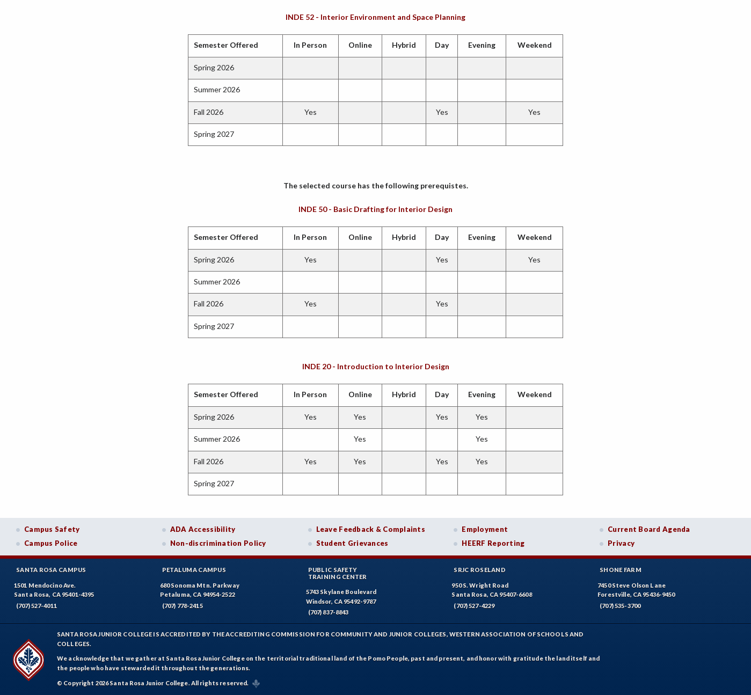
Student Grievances (352, 543)
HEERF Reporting (493, 543)
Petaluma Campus (194, 569)
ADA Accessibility (203, 529)
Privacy (621, 543)
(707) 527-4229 (474, 605)
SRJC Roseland (480, 569)
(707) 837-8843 (328, 612)
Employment (485, 529)
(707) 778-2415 (182, 605)
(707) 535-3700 (620, 605)
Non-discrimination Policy (218, 543)
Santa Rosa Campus (51, 569)
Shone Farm (620, 569)
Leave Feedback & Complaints (370, 529)
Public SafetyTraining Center (337, 573)
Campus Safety (52, 529)
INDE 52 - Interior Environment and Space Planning (375, 16)
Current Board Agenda (649, 529)
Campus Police (51, 543)
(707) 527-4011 (36, 605)
